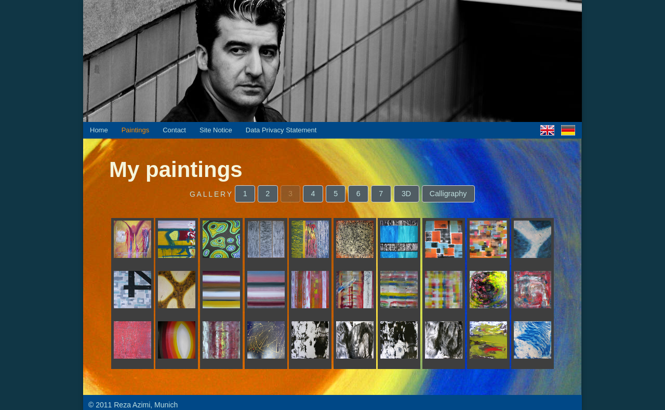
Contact (174, 130)
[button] (245, 193)
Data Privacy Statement (281, 130)
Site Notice (216, 130)
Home (99, 130)
